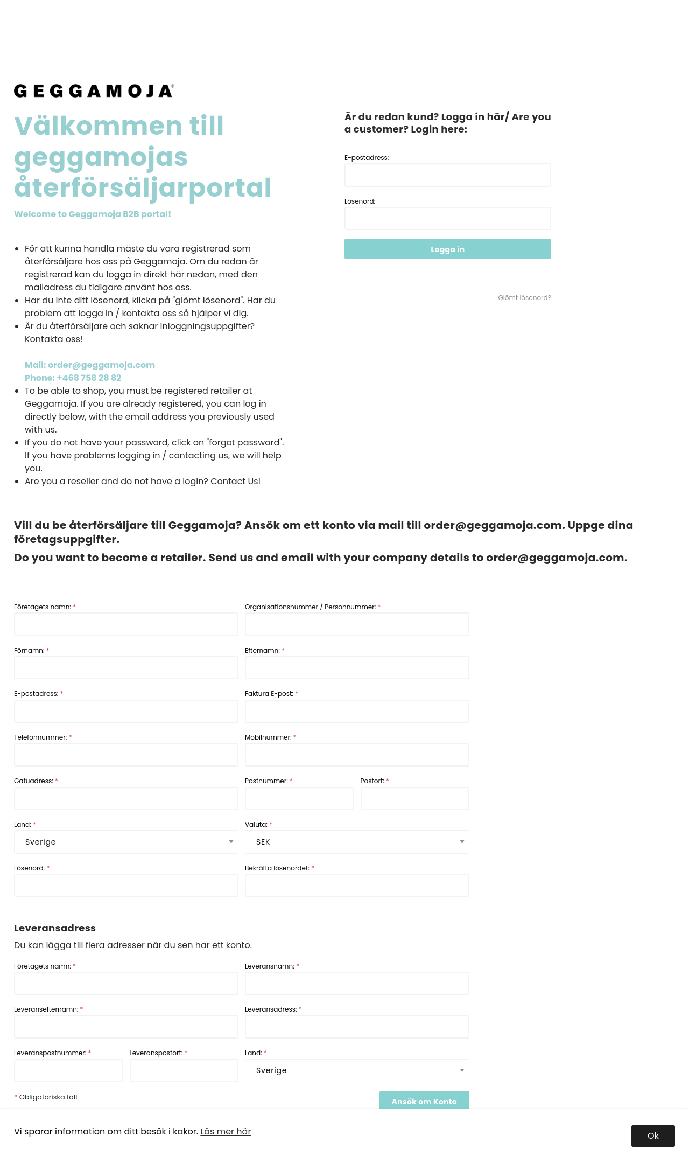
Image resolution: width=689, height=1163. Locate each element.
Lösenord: (447, 214)
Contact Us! (235, 481)
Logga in (448, 249)
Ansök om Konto (424, 1101)
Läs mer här (225, 1131)
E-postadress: (447, 170)
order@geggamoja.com (493, 525)
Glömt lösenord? (524, 297)
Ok (653, 1136)
